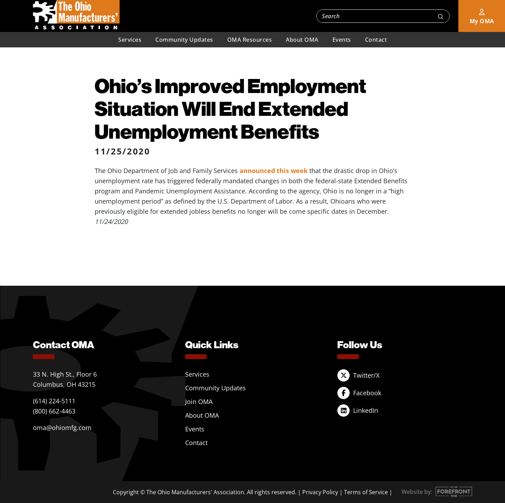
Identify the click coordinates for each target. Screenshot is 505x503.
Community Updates (184, 40)
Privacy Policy (320, 492)
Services (129, 40)
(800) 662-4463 (54, 411)
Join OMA (199, 401)
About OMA (302, 40)
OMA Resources (249, 40)
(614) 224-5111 (54, 401)
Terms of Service (366, 492)
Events (341, 40)
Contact (376, 40)
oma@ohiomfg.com (62, 427)
